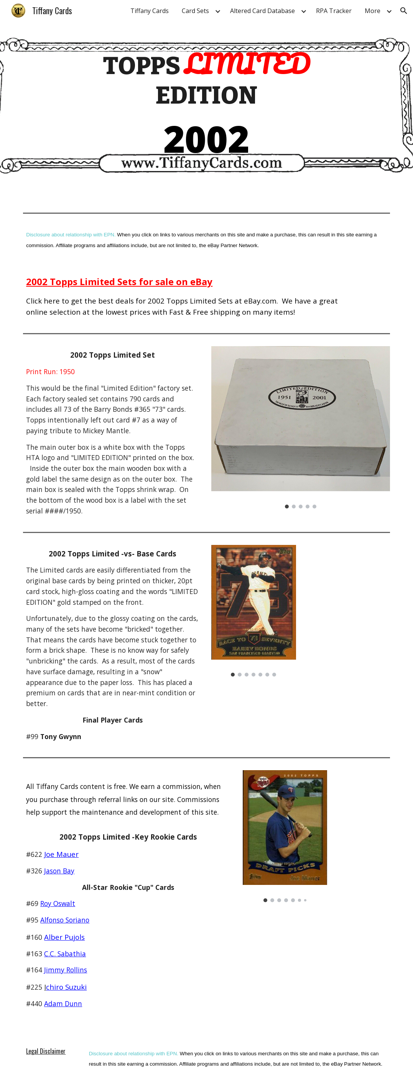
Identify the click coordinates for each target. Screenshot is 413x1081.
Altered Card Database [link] (262, 11)
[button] (404, 11)
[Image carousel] (300, 427)
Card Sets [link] (195, 11)
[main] (206, 104)
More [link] (372, 11)
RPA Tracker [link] (334, 11)
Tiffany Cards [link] (149, 11)
